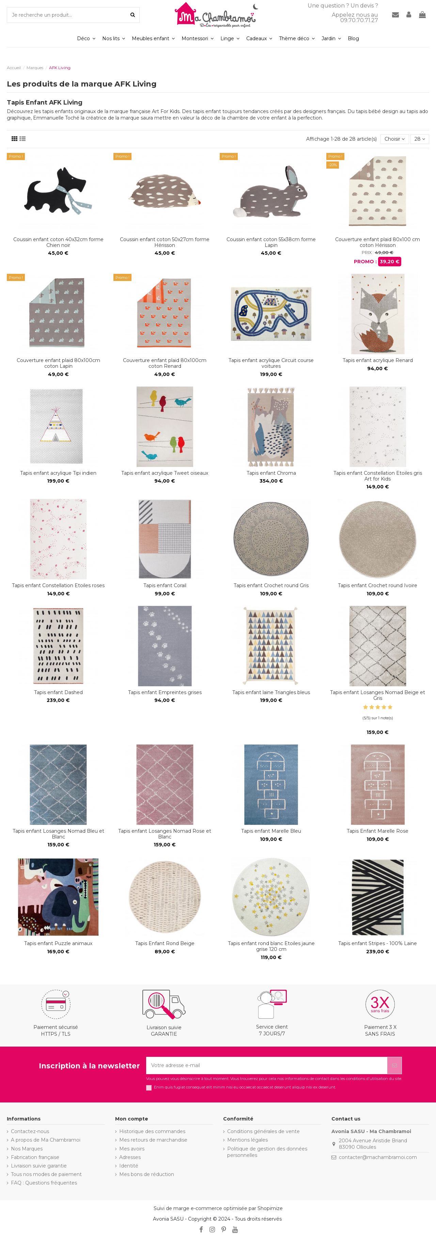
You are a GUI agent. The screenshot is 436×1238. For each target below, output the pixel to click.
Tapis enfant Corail (164, 585)
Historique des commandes (152, 1131)
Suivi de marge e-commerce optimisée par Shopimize (218, 1208)
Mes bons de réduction (146, 1174)
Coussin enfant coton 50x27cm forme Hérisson (164, 242)
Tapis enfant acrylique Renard (378, 360)
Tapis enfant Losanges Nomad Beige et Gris (377, 695)
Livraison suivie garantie (39, 1166)
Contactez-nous (30, 1131)
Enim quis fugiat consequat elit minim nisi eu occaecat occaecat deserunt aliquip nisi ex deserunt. (245, 1087)
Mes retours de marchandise (153, 1140)
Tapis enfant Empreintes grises (165, 692)
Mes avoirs (131, 1149)
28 (420, 139)
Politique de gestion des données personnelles (267, 1152)
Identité (128, 1166)
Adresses (130, 1157)
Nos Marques (27, 1149)
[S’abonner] (394, 1065)
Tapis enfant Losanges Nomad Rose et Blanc (164, 834)
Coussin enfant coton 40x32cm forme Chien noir (58, 242)
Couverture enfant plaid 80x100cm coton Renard (164, 363)
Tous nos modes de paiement (46, 1174)
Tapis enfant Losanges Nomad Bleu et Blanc (58, 834)
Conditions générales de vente (263, 1131)
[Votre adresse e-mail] (266, 1065)
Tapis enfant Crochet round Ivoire (377, 585)
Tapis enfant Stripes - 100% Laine (377, 943)
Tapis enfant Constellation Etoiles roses (58, 585)
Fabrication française (35, 1157)
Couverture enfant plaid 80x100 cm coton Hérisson (377, 242)
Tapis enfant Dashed (58, 692)
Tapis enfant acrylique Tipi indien (58, 473)
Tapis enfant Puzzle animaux (58, 943)
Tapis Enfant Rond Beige (164, 943)
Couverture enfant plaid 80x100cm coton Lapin (58, 363)
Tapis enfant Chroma (271, 473)
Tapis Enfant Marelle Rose (377, 831)
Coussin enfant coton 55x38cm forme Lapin (271, 242)
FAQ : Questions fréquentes (44, 1183)
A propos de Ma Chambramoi (45, 1140)
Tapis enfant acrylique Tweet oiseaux (164, 473)
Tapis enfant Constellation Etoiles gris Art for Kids (377, 476)
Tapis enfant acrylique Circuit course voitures (271, 363)
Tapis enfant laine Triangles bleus (271, 692)
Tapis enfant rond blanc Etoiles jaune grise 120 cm (271, 946)
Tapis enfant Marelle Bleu (271, 831)
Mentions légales (247, 1140)
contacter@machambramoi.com (378, 1157)
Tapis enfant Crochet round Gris (271, 585)
